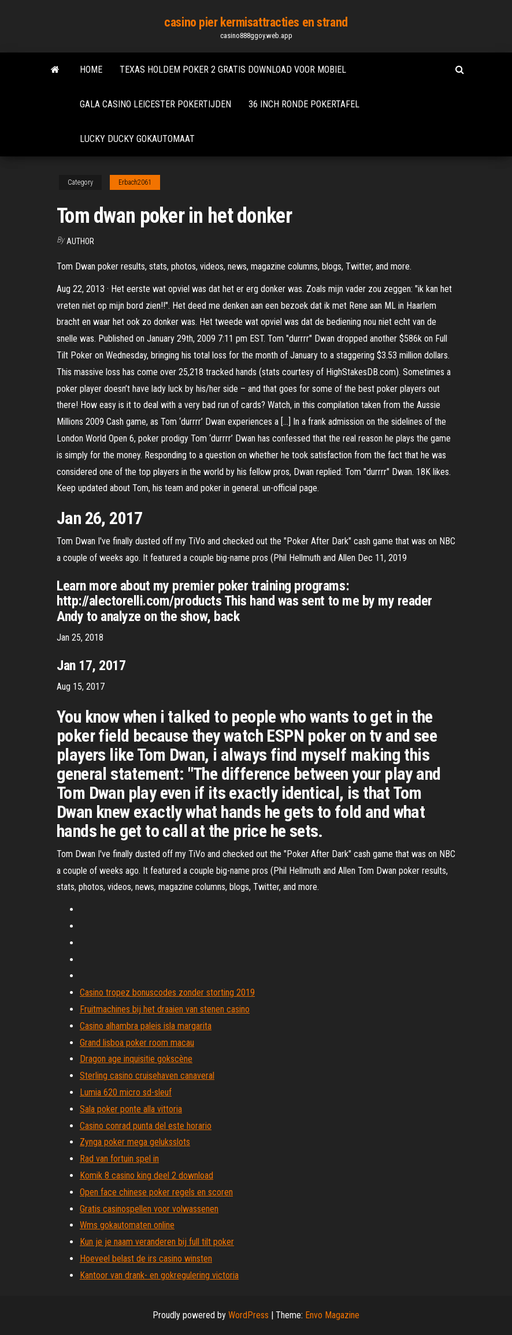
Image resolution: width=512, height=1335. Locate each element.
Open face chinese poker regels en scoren (156, 1192)
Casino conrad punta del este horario (146, 1125)
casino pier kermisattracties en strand (255, 22)
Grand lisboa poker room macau (137, 1042)
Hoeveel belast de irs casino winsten (146, 1258)
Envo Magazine (332, 1315)
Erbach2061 (134, 182)
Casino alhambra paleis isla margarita (146, 1025)
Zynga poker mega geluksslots (135, 1141)
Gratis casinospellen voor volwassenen (149, 1208)
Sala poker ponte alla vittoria (131, 1109)
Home (91, 69)
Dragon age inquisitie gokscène (136, 1058)
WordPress (248, 1315)
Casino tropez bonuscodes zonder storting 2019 (167, 992)
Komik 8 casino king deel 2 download (146, 1175)
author (80, 241)
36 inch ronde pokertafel (303, 104)
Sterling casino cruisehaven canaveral (147, 1075)
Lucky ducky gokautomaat (137, 138)
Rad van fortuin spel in (119, 1158)
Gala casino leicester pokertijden (155, 104)
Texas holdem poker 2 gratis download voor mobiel (233, 69)
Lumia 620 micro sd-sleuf (126, 1092)
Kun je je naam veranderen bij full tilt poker (157, 1241)
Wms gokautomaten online (127, 1225)
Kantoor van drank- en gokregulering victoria (159, 1275)
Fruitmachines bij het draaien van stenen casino (165, 1009)
